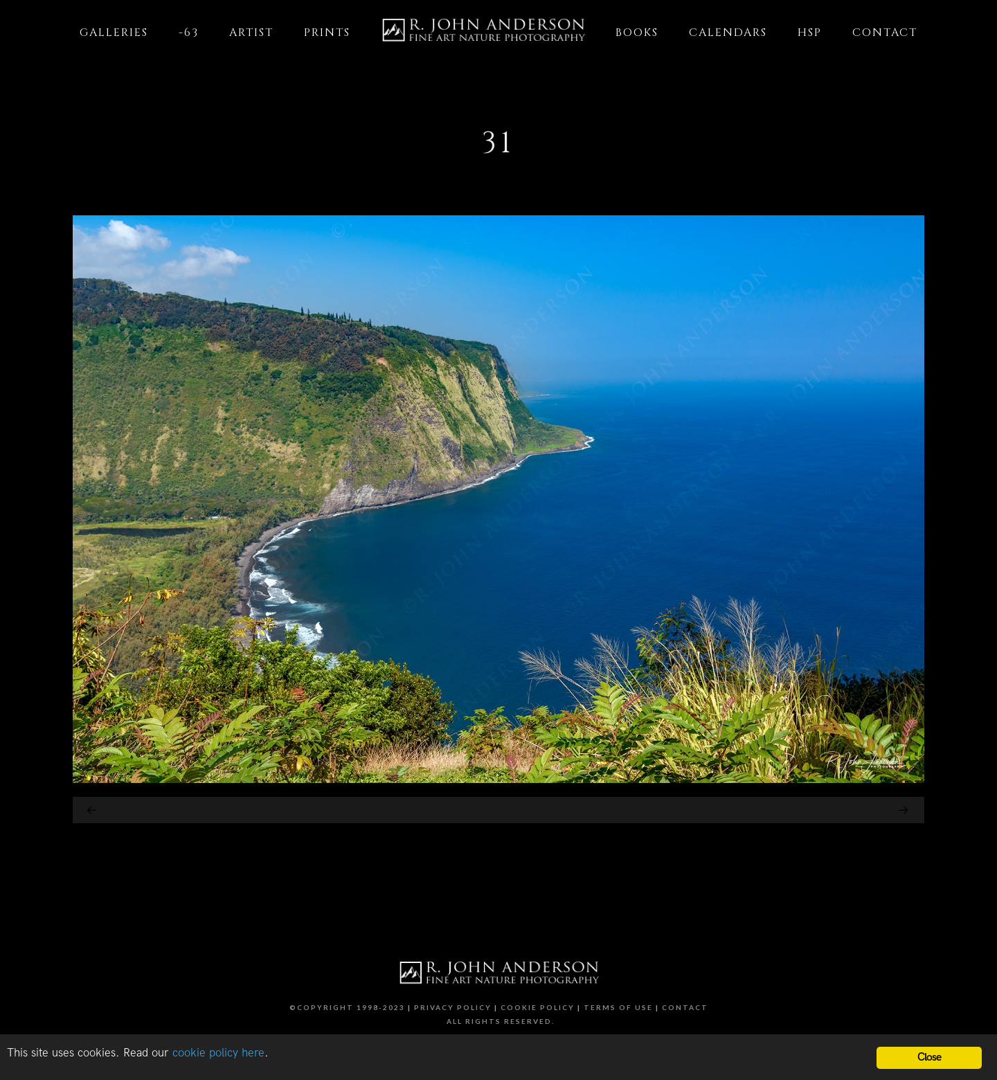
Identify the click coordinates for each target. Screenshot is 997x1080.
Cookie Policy (538, 1007)
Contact (685, 1007)
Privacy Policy (453, 1007)
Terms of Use (618, 1007)
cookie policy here (218, 1053)
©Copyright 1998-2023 (347, 1007)
